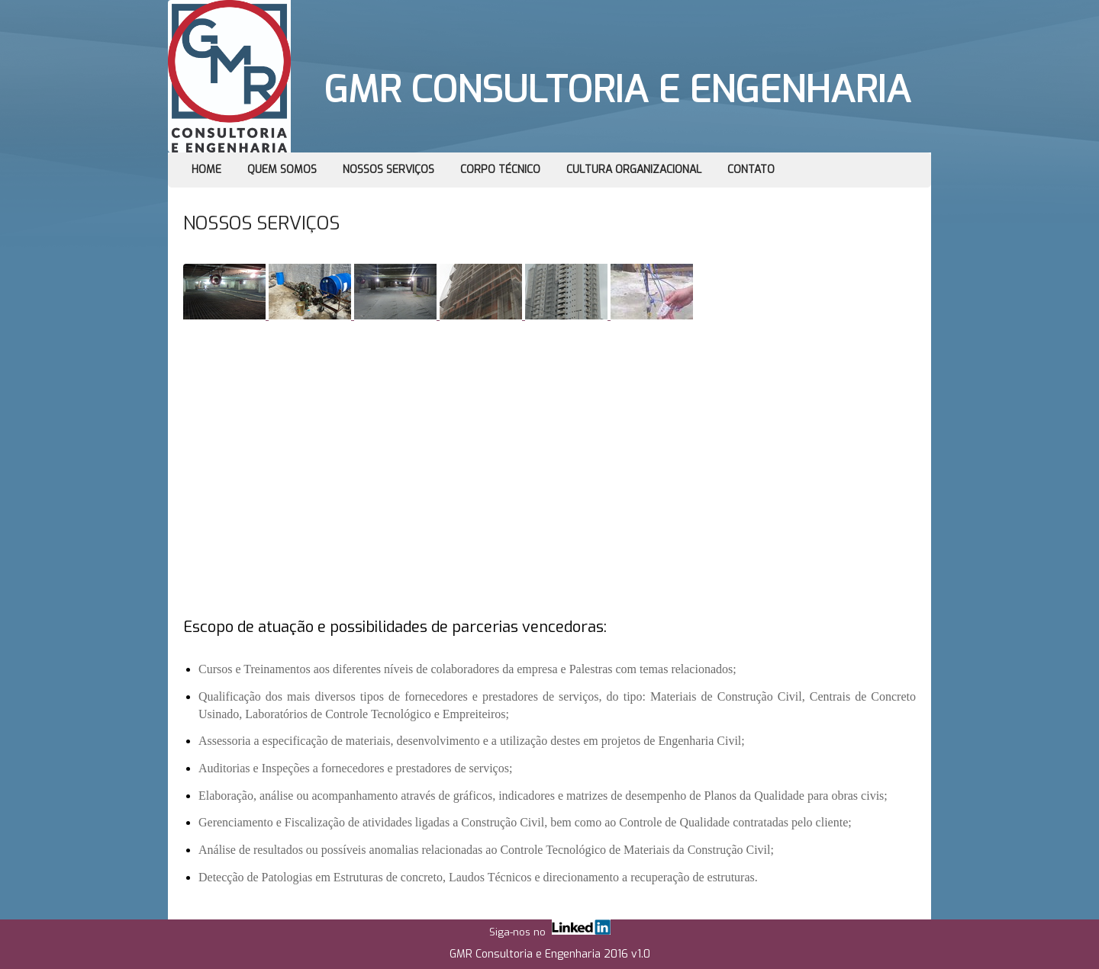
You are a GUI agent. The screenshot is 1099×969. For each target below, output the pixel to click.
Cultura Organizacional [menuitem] (633, 169)
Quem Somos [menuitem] (282, 169)
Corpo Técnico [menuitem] (500, 169)
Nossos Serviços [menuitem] (388, 169)
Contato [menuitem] (751, 169)
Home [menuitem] (206, 169)
